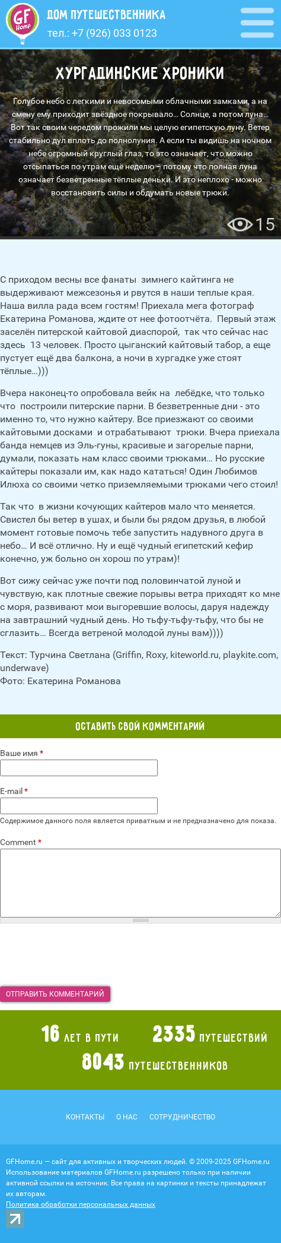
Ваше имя (21, 753)
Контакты (85, 1117)
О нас (127, 1117)
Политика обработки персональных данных (80, 1204)
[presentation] (90, 955)
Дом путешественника (106, 14)
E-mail (14, 791)
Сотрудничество (182, 1117)
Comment (20, 842)
